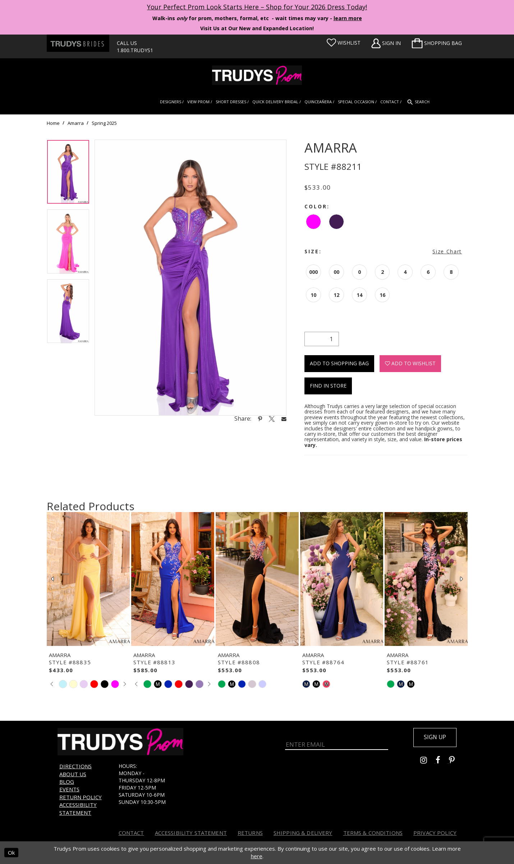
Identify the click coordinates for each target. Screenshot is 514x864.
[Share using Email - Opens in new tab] (283, 419)
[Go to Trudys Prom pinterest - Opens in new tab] (455, 761)
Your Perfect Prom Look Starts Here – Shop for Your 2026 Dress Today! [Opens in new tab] (257, 7)
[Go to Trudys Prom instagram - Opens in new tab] (428, 761)
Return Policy (80, 797)
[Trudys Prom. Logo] (257, 75)
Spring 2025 (104, 123)
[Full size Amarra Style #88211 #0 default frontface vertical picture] (190, 277)
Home (53, 123)
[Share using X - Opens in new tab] (272, 418)
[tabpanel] (68, 174)
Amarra (76, 123)
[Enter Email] (336, 742)
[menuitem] (436, 43)
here (256, 856)
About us (72, 774)
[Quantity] (321, 339)
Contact (131, 832)
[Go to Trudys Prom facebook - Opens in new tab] (442, 761)
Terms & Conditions (373, 832)
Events (69, 789)
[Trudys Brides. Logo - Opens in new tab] (78, 43)
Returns (250, 832)
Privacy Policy (434, 832)
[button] (436, 43)
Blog (66, 781)
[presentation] (88, 579)
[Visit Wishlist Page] (343, 42)
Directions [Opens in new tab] (75, 766)
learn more (348, 18)
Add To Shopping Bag (339, 363)
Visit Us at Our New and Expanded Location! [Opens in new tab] (257, 28)
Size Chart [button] (447, 251)
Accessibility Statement (78, 808)
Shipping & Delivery (303, 832)
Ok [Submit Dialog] (11, 852)
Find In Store (328, 385)
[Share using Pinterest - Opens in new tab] (260, 418)
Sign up (433, 738)
